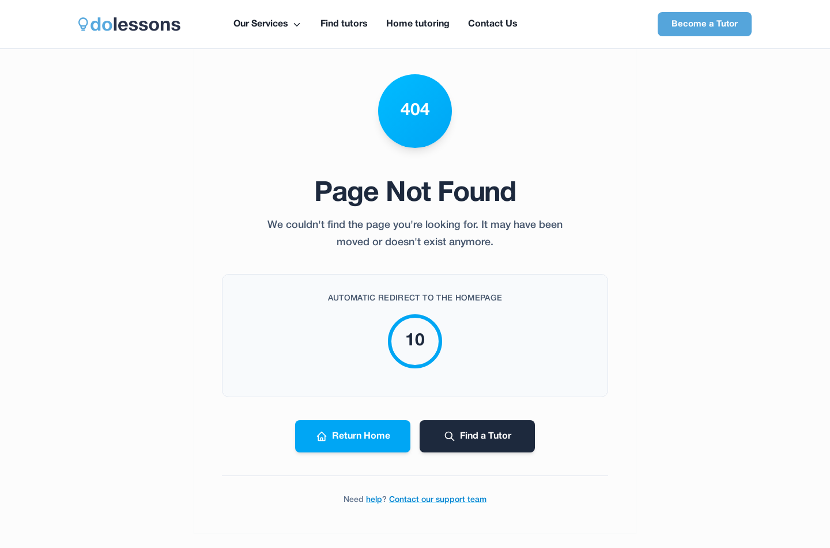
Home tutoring (418, 24)
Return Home (353, 436)
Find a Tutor (477, 436)
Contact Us (493, 24)
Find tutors (344, 24)
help (374, 500)
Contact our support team (437, 500)
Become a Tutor (704, 24)
